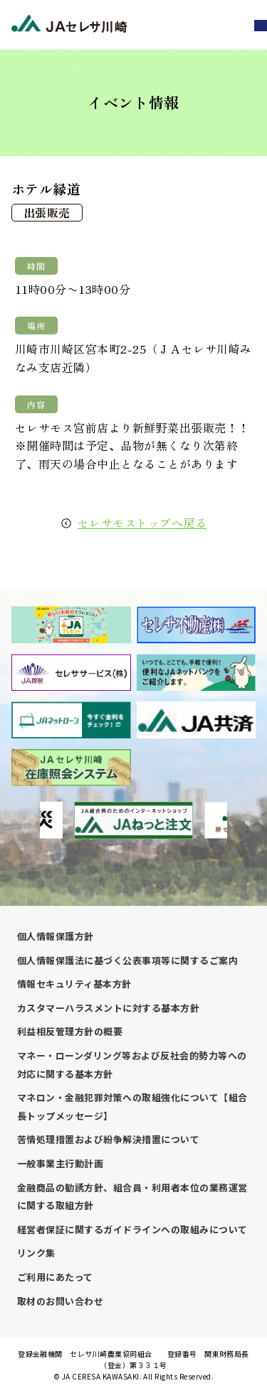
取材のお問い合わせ (60, 1301)
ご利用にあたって (55, 1277)
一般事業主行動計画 (60, 1163)
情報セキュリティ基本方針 (74, 983)
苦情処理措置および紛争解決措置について (108, 1139)
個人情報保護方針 (55, 936)
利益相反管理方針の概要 (69, 1031)
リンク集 (36, 1253)
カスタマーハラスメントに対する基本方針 (108, 1008)
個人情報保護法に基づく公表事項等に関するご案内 (127, 960)
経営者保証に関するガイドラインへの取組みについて (132, 1229)
